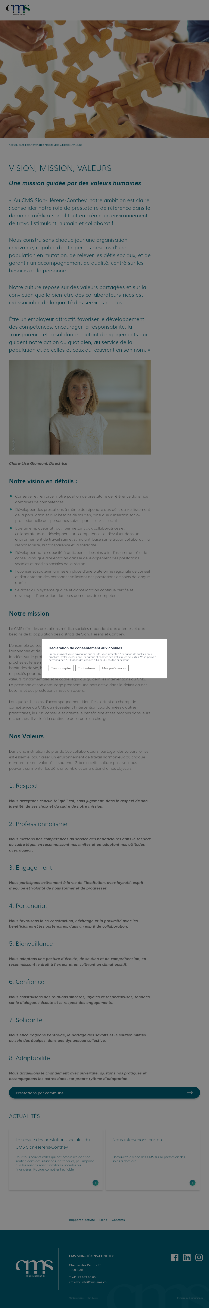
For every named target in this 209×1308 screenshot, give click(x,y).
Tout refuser (86, 668)
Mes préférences (114, 668)
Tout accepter (61, 668)
